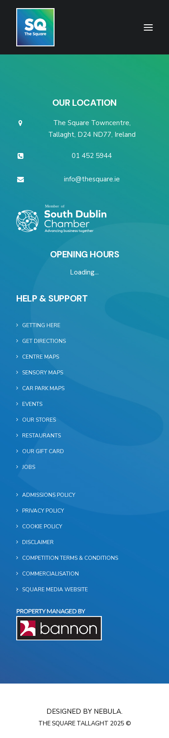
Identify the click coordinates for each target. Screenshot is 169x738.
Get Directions (44, 341)
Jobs (28, 467)
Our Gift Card (43, 451)
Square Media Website (55, 589)
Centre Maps (40, 356)
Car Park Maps (43, 388)
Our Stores (39, 419)
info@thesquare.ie (92, 179)
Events (32, 404)
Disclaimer (38, 542)
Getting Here (41, 325)
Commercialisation (50, 573)
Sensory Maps (42, 372)
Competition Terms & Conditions (70, 558)
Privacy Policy (43, 510)
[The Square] (35, 27)
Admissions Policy (48, 495)
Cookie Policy (42, 526)
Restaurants (41, 435)
